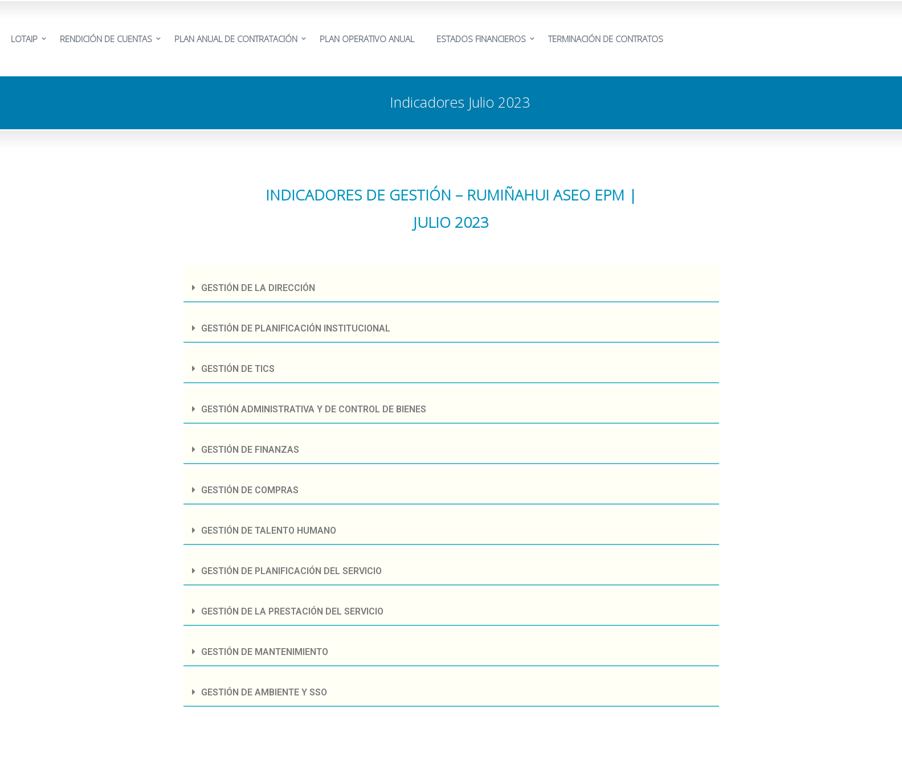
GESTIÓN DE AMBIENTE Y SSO (264, 692)
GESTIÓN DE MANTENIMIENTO (264, 651)
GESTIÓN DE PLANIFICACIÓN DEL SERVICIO (291, 571)
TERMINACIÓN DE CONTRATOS (605, 38)
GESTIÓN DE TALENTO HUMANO (268, 530)
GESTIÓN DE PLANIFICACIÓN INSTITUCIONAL (295, 328)
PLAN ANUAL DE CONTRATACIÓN (235, 38)
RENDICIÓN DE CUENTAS (106, 38)
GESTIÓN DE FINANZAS (250, 449)
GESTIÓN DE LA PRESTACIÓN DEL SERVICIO (292, 611)
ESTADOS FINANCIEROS (481, 38)
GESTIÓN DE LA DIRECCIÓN (258, 287)
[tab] (451, 283)
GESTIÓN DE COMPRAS (250, 490)
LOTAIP (24, 38)
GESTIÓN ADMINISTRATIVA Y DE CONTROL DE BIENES (313, 409)
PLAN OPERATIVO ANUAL (367, 38)
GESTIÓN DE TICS (238, 368)
